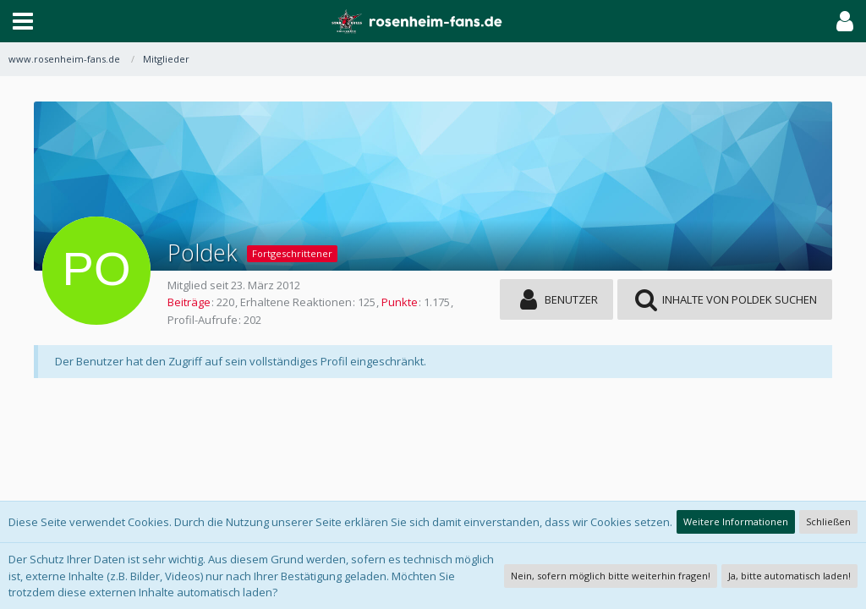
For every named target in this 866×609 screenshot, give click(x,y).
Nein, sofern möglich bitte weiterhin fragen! (610, 575)
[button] (22, 21)
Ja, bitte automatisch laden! (789, 575)
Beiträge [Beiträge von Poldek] (189, 302)
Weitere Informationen (735, 521)
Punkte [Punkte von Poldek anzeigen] (399, 302)
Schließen (828, 521)
